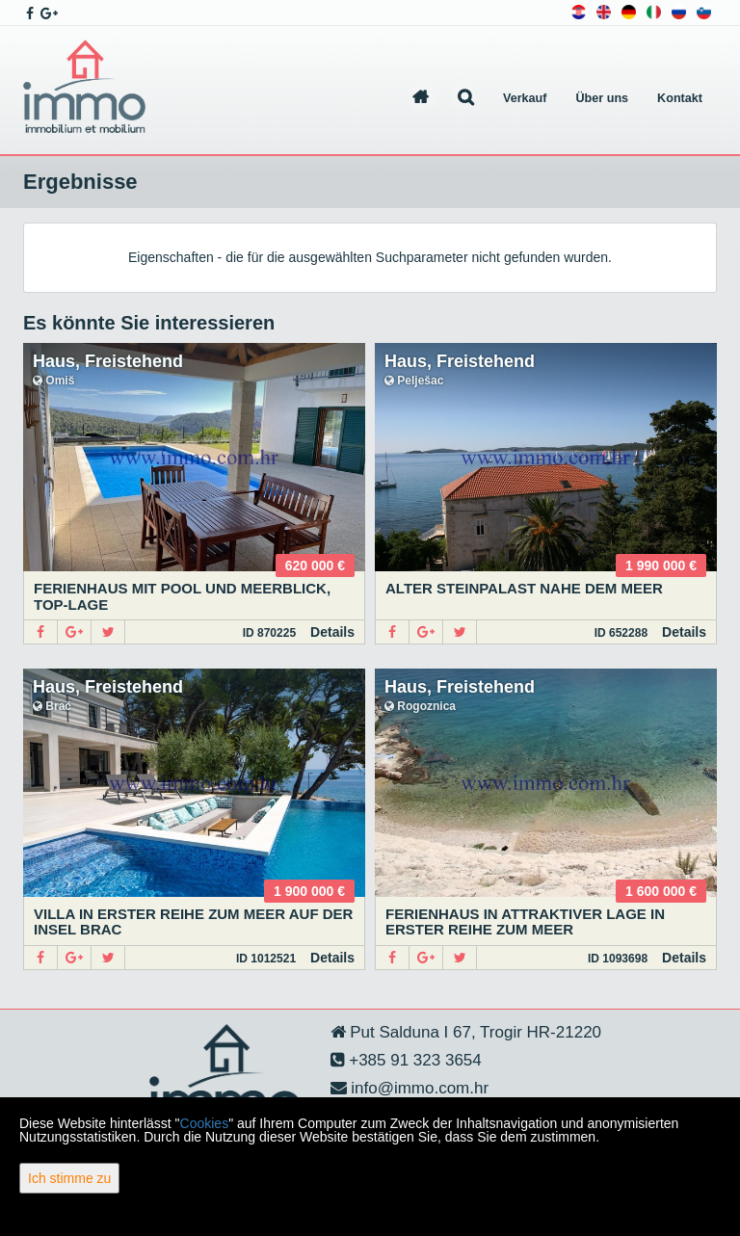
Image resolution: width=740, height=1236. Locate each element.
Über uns (602, 98)
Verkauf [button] (525, 98)
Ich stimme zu (69, 1178)
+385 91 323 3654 (413, 1060)
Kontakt (679, 98)
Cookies (204, 1123)
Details (332, 632)
